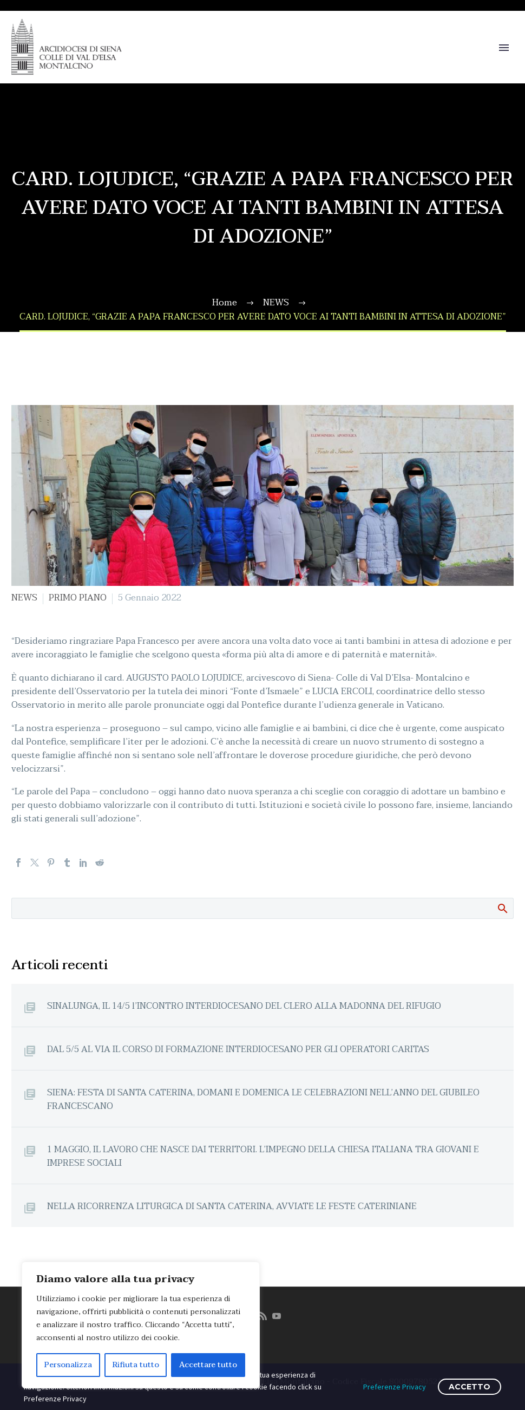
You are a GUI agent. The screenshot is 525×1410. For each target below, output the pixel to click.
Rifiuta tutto (136, 1365)
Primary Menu (504, 47)
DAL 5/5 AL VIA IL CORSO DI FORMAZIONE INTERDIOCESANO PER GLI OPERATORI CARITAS (238, 1049)
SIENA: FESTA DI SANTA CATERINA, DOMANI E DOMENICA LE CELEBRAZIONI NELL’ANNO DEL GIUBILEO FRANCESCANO (263, 1099)
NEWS (24, 597)
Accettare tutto (208, 1365)
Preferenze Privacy (394, 1387)
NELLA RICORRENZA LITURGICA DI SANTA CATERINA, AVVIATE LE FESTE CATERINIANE (232, 1206)
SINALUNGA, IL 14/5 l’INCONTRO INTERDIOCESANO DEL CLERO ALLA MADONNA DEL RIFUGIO (244, 1005)
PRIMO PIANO (78, 597)
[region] (141, 1325)
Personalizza (68, 1365)
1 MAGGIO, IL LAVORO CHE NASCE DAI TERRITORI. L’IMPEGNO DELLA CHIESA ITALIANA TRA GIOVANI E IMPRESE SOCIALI (263, 1156)
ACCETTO (469, 1387)
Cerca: (502, 908)
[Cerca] (262, 908)
